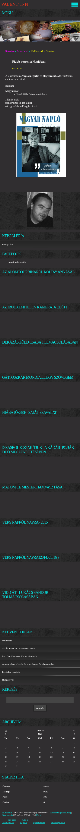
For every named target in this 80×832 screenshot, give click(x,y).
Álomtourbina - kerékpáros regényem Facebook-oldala (28, 664)
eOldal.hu (7, 812)
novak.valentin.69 (17, 262)
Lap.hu (23, 822)
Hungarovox (8, 679)
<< (6, 730)
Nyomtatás (7, 815)
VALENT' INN (14, 4)
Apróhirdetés (39, 822)
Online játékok (58, 822)
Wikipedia (7, 640)
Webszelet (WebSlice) (60, 812)
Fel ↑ (38, 815)
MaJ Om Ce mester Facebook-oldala (19, 656)
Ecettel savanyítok (11, 672)
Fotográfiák (7, 244)
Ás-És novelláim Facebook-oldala (18, 648)
